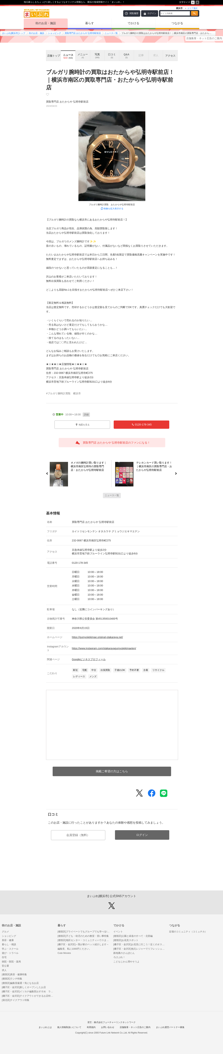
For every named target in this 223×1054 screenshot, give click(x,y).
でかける (133, 23)
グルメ (5, 931)
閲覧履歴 (134, 13)
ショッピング (54, 33)
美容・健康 (8, 940)
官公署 (5, 965)
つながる (177, 23)
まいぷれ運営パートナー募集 (170, 1027)
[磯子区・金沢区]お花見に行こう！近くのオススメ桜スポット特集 (139, 944)
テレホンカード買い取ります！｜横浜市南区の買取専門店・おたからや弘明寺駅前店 (155, 467)
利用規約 (91, 1027)
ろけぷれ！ (119, 957)
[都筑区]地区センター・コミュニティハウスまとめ (84, 940)
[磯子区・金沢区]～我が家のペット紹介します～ (83, 944)
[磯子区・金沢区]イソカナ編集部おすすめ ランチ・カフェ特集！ (28, 991)
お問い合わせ (107, 1027)
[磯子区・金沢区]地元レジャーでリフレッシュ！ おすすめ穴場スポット (139, 948)
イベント (118, 931)
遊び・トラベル (10, 953)
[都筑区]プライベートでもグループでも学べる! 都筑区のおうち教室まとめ (84, 931)
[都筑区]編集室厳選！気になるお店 (20, 983)
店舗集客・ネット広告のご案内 (204, 38)
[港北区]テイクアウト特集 (15, 1000)
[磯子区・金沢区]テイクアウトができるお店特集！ (28, 995)
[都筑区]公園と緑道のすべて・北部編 (133, 936)
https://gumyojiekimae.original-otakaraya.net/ (97, 637)
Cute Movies (64, 953)
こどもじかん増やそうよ (126, 961)
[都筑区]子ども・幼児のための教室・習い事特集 (83, 936)
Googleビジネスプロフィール (89, 659)
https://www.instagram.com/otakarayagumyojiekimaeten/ (104, 648)
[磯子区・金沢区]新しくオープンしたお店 (24, 987)
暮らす (89, 23)
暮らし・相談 (9, 944)
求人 (4, 970)
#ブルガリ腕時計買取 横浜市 (63, 393)
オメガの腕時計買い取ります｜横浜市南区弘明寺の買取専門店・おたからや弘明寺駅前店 (87, 467)
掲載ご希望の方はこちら (112, 771)
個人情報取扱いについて (69, 1027)
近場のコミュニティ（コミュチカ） (188, 931)
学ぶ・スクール (10, 948)
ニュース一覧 (111, 33)
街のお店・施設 (45, 23)
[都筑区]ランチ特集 (12, 978)
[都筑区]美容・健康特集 (14, 974)
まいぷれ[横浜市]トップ (13, 33)
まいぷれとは (45, 1027)
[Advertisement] (112, 873)
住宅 (4, 957)
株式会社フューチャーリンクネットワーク (115, 1022)
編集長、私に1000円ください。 (74, 948)
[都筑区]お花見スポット (125, 940)
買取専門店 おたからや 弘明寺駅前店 (83, 33)
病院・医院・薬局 (11, 961)
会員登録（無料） (78, 835)
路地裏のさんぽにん (124, 953)
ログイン (152, 13)
